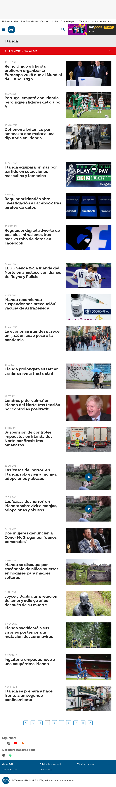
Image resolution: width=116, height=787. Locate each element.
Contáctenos (46, 769)
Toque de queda (68, 21)
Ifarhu (55, 21)
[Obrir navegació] (4, 29)
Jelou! (91, 31)
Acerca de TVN (9, 769)
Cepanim (44, 21)
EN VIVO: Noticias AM (23, 51)
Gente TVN (7, 764)
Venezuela (84, 21)
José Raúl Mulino (29, 21)
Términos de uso (85, 764)
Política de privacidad (50, 764)
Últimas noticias (10, 21)
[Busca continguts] (63, 29)
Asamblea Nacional (101, 21)
